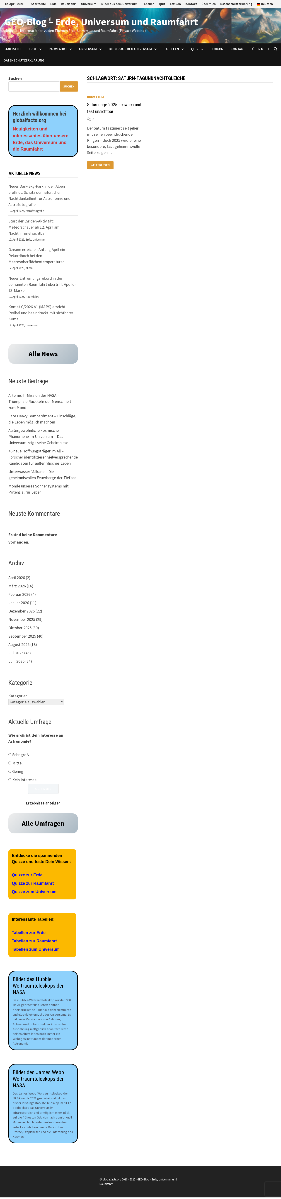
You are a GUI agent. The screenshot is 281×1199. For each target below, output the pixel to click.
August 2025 (18, 644)
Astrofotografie (35, 211)
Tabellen (148, 4)
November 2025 (21, 619)
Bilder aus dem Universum (119, 4)
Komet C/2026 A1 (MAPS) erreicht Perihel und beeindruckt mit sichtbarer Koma (40, 313)
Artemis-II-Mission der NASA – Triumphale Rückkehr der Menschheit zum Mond (39, 402)
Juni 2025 (16, 661)
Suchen (15, 78)
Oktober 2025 (19, 628)
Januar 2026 (18, 602)
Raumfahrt (69, 4)
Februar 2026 (19, 594)
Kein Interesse (24, 780)
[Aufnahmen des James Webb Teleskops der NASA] (43, 1011)
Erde (53, 4)
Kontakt (191, 4)
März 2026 (17, 586)
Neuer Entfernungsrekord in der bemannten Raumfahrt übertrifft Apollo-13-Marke (42, 284)
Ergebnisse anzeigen (43, 803)
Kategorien (17, 696)
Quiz (162, 4)
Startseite (38, 4)
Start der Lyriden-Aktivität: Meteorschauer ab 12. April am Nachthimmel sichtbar (34, 227)
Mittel (17, 763)
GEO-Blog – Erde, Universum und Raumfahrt (101, 21)
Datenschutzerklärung (236, 4)
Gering (17, 771)
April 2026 (16, 577)
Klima (29, 268)
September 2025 (22, 636)
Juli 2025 (15, 653)
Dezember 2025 (21, 611)
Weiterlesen (100, 165)
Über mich (208, 4)
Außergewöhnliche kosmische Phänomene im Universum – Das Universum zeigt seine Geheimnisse (38, 437)
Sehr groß (20, 754)
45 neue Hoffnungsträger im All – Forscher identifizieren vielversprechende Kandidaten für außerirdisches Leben (43, 457)
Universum (88, 4)
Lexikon (175, 4)
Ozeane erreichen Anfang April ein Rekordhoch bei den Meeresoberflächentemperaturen (36, 256)
